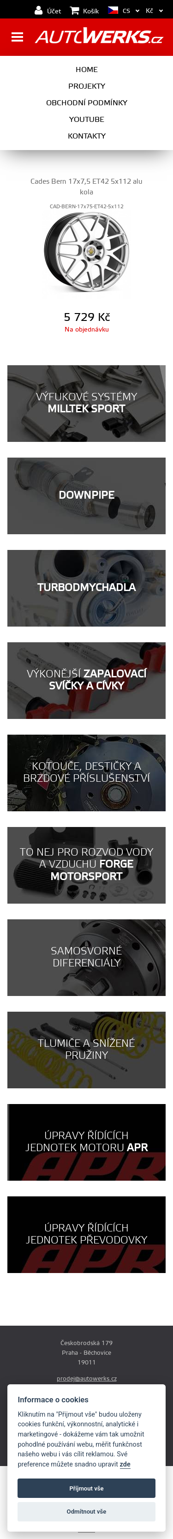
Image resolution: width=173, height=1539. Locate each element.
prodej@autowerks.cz (87, 1378)
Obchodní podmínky (86, 103)
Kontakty (87, 136)
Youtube (86, 119)
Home (87, 69)
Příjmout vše (86, 1488)
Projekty (86, 86)
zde (125, 1464)
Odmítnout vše (87, 1511)
